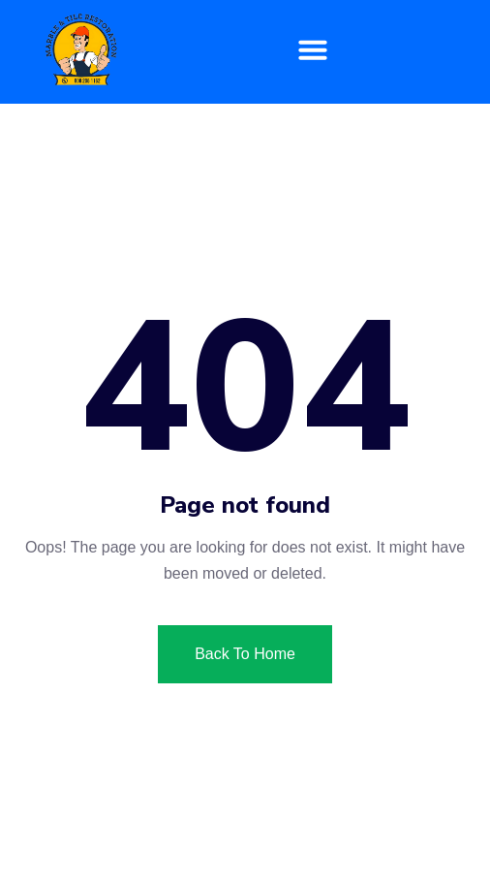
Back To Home (245, 654)
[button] (313, 49)
